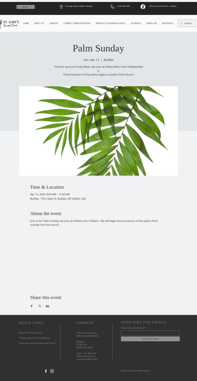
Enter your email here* (133, 328)
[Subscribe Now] (150, 338)
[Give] (26, 7)
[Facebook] (143, 7)
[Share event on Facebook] (31, 306)
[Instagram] (52, 371)
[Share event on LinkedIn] (47, 306)
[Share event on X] (39, 306)
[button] (39, 23)
